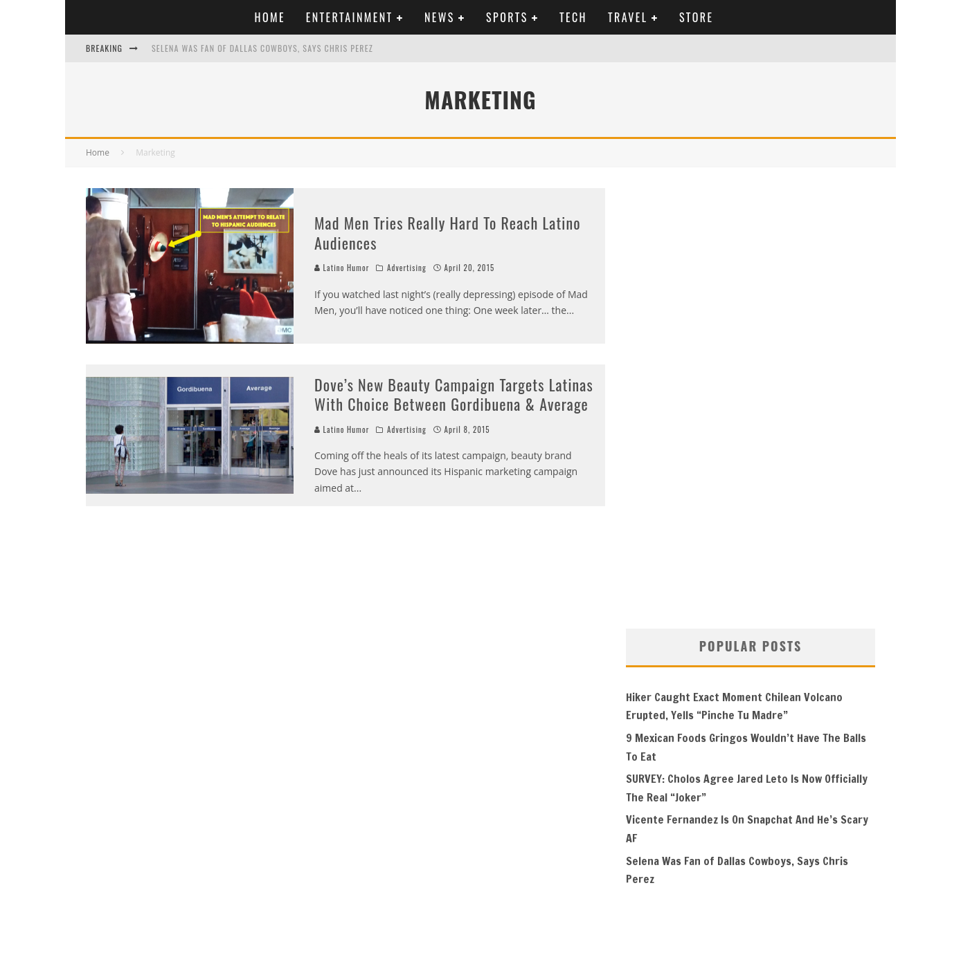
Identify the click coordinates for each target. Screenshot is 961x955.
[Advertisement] (730, 395)
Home (270, 17)
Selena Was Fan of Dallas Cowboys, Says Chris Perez (262, 48)
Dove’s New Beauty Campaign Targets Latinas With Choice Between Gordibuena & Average (453, 394)
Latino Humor (341, 267)
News (439, 17)
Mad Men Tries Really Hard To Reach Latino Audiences (447, 233)
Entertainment (349, 17)
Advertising (406, 267)
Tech (573, 17)
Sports (507, 17)
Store (696, 17)
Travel (628, 17)
